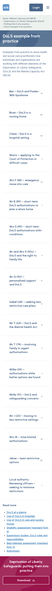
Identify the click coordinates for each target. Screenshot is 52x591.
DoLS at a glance (16, 512)
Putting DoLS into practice (17, 24)
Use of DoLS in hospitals (21, 516)
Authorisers (13, 550)
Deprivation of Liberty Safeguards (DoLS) (24, 21)
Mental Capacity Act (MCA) (23, 18)
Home (5, 18)
